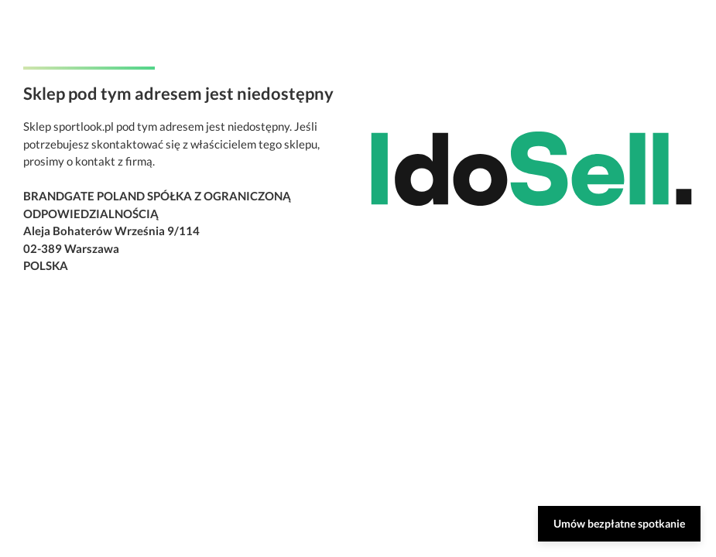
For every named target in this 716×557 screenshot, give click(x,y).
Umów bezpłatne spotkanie (619, 523)
